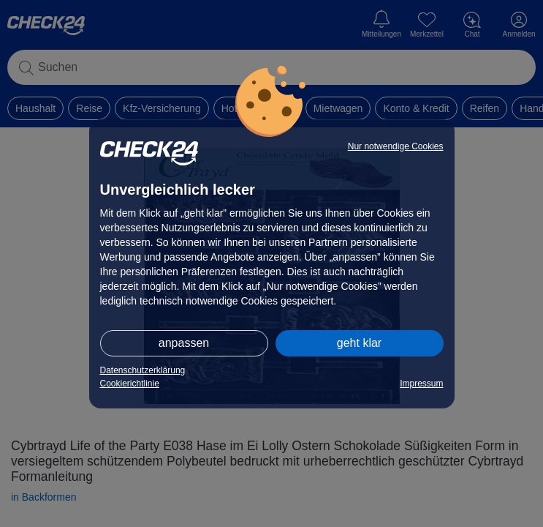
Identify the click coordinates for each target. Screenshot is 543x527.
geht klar (359, 343)
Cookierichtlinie (129, 383)
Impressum (421, 383)
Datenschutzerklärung (143, 370)
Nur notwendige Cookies (396, 146)
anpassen (184, 343)
